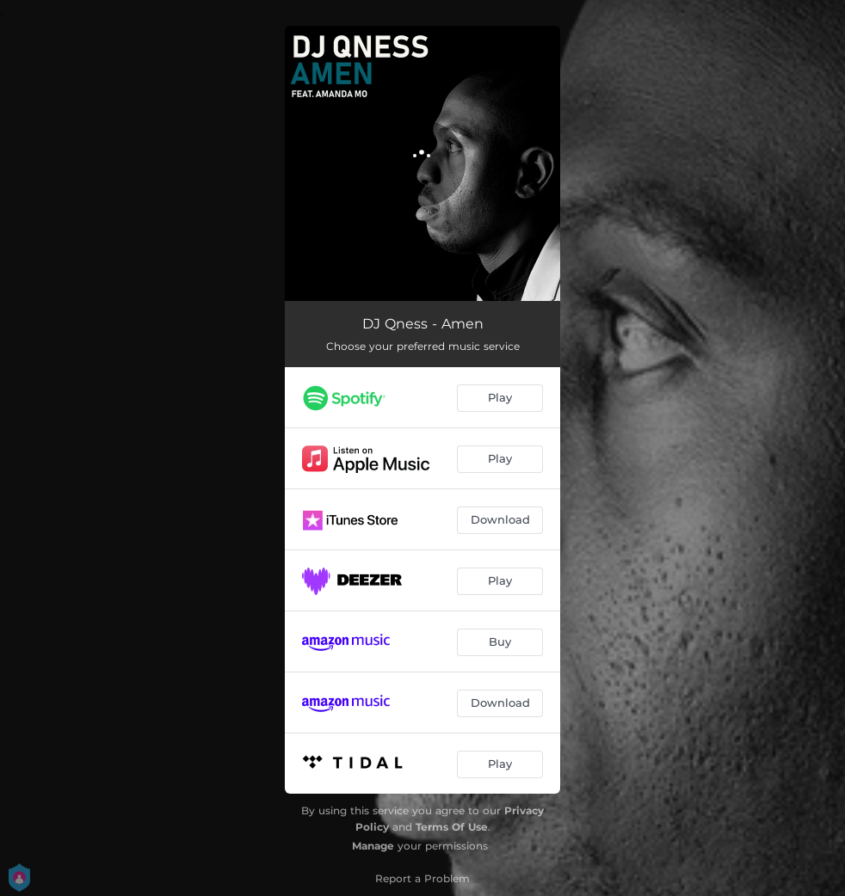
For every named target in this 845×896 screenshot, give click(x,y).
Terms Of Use (452, 826)
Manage (373, 845)
